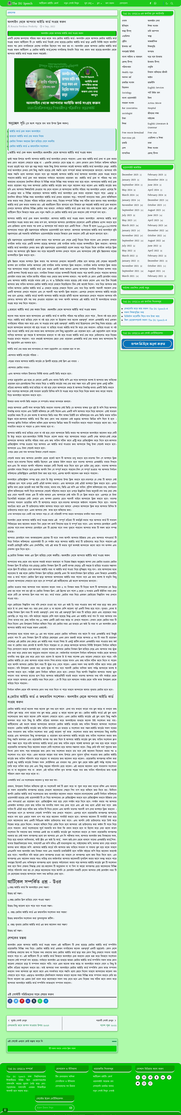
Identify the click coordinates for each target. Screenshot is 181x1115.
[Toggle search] (172, 3)
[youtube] (144, 1077)
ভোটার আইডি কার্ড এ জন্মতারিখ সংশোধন (29, 146)
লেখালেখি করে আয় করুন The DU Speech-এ (146, 309)
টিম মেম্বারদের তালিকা (64, 1076)
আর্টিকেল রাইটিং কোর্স (102, 1076)
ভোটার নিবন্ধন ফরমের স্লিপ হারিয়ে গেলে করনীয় (32, 141)
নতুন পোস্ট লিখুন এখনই (103, 1091)
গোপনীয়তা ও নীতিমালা (65, 1081)
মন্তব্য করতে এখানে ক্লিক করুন (62, 1048)
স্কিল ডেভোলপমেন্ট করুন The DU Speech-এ (145, 320)
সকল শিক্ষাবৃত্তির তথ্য (134, 312)
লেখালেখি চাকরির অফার (103, 1086)
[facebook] (150, 3)
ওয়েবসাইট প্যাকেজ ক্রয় (103, 1081)
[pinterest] (169, 1077)
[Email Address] (51, 1108)
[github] (150, 1083)
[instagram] (144, 1083)
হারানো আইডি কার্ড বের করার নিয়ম (27, 136)
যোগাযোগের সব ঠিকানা (65, 1086)
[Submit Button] (70, 1108)
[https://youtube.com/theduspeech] (160, 3)
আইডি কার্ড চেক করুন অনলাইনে (25, 131)
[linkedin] (162, 1077)
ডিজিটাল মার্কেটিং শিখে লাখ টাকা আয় (141, 316)
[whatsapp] (155, 3)
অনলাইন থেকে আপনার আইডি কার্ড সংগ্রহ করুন (62, 33)
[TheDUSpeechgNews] (147, 343)
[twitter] (137, 1083)
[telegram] (150, 1077)
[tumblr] (156, 1077)
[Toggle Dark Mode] (166, 3)
